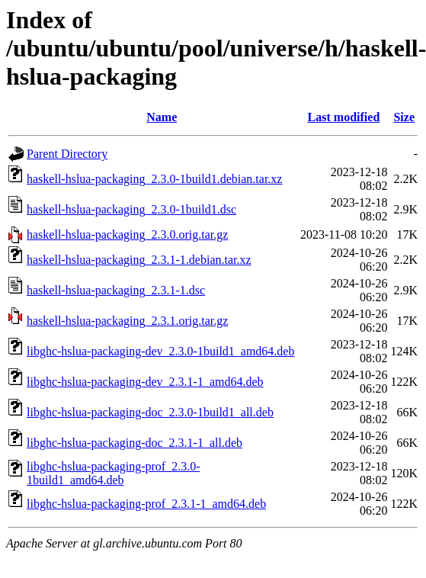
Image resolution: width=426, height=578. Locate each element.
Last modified (344, 117)
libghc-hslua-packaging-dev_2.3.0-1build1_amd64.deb (160, 351)
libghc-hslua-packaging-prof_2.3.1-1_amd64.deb (146, 503)
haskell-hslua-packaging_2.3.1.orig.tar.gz (127, 320)
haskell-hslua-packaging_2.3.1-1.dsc (116, 290)
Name (161, 117)
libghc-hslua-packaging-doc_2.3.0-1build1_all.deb (150, 412)
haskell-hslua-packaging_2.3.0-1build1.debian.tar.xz (154, 178)
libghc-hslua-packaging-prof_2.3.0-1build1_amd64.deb (113, 473)
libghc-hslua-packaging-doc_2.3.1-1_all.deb (134, 442)
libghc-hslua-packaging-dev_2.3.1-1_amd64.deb (145, 381)
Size (404, 117)
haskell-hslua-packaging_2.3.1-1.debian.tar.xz (139, 259)
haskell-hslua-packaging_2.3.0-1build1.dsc (131, 209)
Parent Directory (67, 153)
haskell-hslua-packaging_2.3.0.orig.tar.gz (127, 234)
